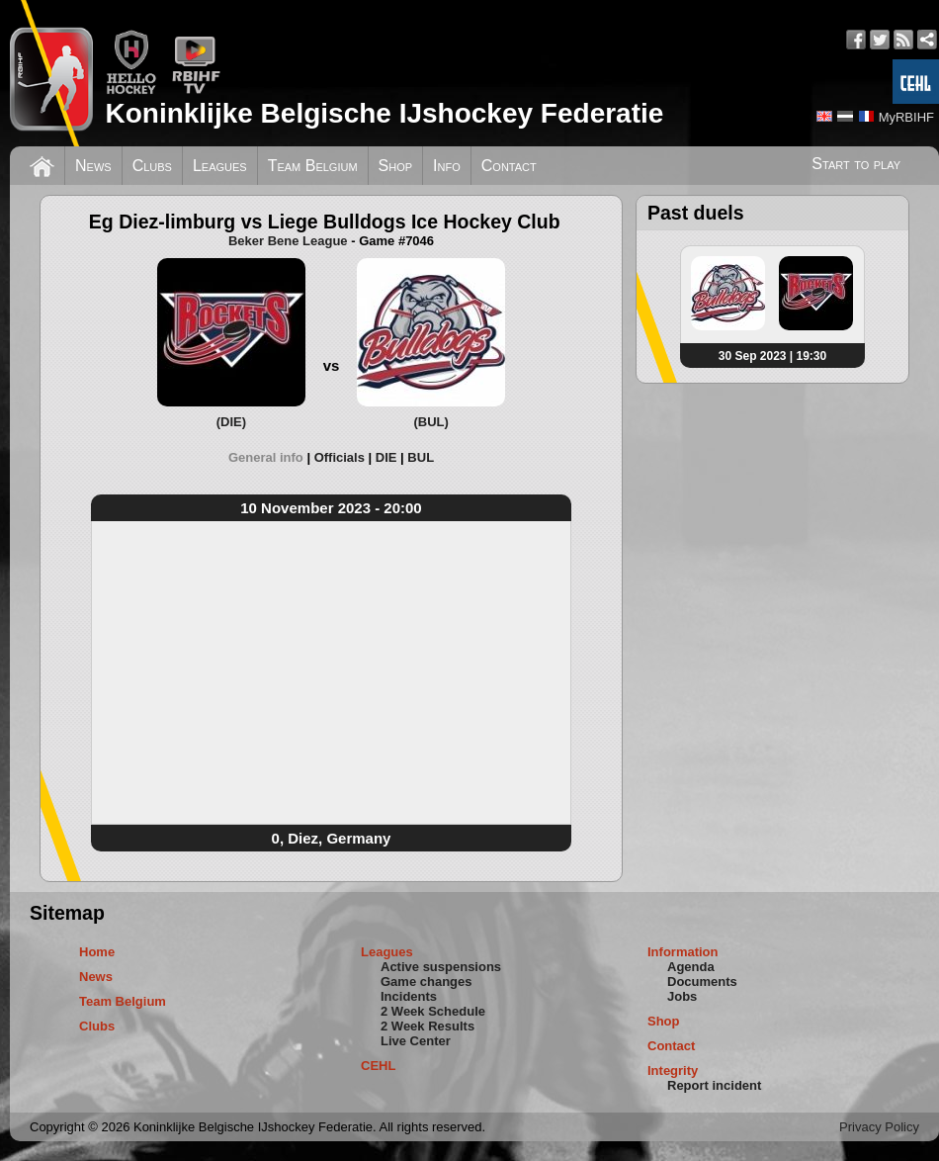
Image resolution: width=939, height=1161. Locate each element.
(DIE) (231, 421)
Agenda (691, 966)
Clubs (152, 165)
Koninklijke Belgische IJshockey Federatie (384, 113)
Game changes (426, 981)
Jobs (682, 996)
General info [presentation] (265, 457)
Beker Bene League (288, 240)
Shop (396, 165)
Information (683, 951)
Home (97, 951)
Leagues (220, 165)
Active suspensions (441, 966)
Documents (702, 981)
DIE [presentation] (386, 457)
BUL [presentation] (420, 457)
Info (447, 165)
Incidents (409, 996)
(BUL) (430, 421)
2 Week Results (427, 1026)
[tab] (271, 457)
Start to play (855, 163)
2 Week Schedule (433, 1011)
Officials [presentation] (339, 457)
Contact (509, 165)
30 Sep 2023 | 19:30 (772, 356)
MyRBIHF (906, 117)
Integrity (672, 1070)
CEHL (378, 1065)
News (93, 165)
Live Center (416, 1040)
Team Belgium (313, 165)
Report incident (714, 1085)
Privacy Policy (879, 1126)
